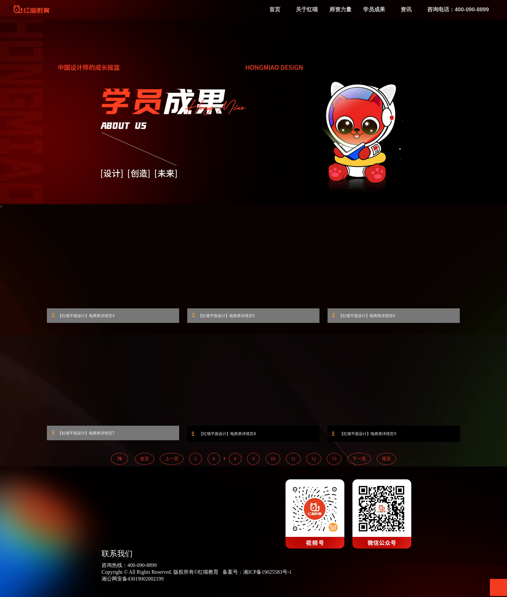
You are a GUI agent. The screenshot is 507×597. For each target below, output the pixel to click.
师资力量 (340, 9)
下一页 (359, 460)
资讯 (406, 9)
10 (273, 460)
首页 (144, 460)
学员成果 (374, 9)
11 (293, 460)
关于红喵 (307, 9)
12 (313, 460)
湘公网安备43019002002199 (133, 580)
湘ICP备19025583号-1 (267, 573)
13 (334, 460)
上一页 (171, 460)
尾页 (386, 460)
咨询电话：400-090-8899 (458, 9)
